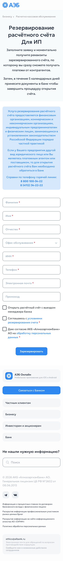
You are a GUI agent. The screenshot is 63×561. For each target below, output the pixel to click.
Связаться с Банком (31, 390)
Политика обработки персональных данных (24, 526)
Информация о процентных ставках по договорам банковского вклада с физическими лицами (27, 505)
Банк (8, 437)
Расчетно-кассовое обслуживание (36, 16)
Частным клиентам (18, 402)
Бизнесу (10, 414)
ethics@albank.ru (15, 538)
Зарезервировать (31, 351)
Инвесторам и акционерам (23, 425)
